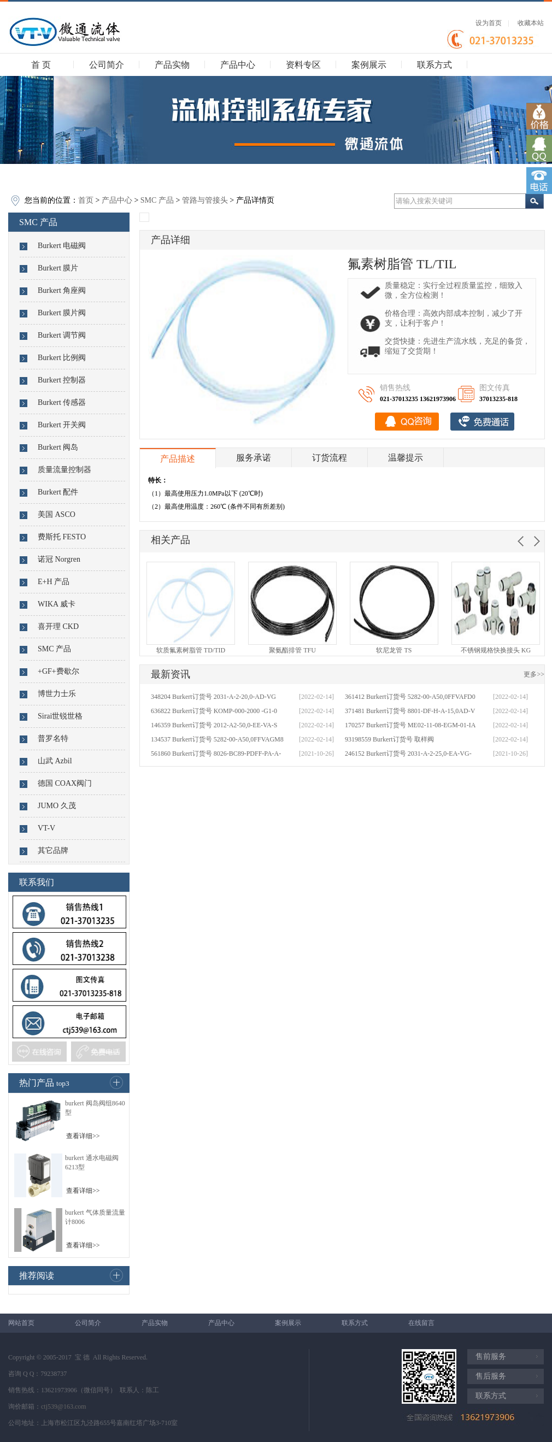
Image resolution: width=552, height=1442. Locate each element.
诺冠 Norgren (59, 559)
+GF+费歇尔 (58, 671)
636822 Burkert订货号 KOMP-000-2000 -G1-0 (214, 711)
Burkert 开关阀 (62, 425)
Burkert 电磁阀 (62, 246)
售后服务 (490, 1376)
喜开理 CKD (58, 626)
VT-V (46, 828)
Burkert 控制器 (62, 380)
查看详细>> (83, 1136)
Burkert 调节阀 (62, 335)
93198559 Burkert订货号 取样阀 (389, 739)
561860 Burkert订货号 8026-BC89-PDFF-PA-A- (216, 753)
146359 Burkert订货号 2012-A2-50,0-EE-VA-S (214, 725)
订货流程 (329, 457)
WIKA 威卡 (56, 604)
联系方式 (434, 64)
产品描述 (177, 458)
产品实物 (172, 64)
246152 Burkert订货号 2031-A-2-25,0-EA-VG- (408, 753)
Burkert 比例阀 (62, 358)
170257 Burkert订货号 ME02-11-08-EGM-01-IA (410, 725)
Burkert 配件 (58, 492)
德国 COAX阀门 (65, 783)
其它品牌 (53, 850)
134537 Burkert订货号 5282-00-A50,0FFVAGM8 (217, 739)
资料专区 (303, 64)
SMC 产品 (157, 200)
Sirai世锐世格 (60, 716)
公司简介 (106, 64)
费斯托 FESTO (62, 537)
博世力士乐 (57, 694)
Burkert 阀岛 (58, 447)
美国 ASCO (56, 514)
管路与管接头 (205, 200)
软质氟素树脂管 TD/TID (190, 650)
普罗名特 (53, 738)
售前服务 (490, 1356)
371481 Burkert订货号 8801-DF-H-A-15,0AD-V (410, 711)
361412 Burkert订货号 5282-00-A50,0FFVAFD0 (410, 697)
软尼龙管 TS (394, 650)
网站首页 (21, 1323)
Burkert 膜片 (58, 268)
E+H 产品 (53, 582)
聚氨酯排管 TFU (292, 650)
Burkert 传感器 (62, 402)
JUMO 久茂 (57, 806)
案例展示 (368, 64)
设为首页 (488, 23)
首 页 (41, 64)
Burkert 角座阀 (62, 290)
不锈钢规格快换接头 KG (496, 650)
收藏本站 (531, 23)
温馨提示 (405, 457)
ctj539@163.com (63, 1406)
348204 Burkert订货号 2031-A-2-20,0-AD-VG (213, 697)
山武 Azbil (55, 761)
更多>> (534, 674)
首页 (85, 200)
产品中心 (237, 64)
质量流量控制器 (64, 470)
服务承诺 (253, 457)
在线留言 (421, 1323)
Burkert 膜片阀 (62, 313)
